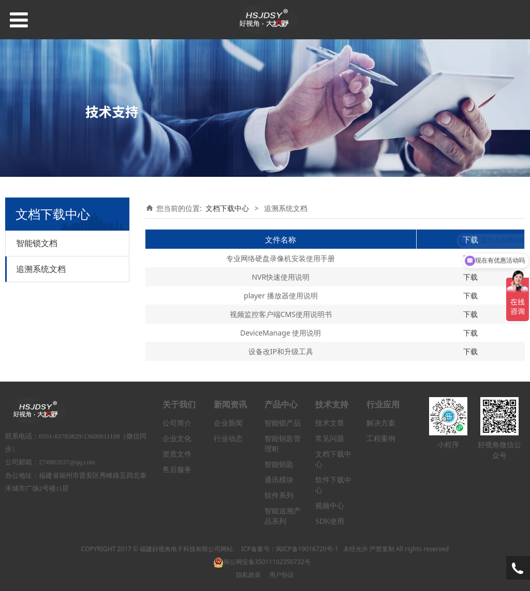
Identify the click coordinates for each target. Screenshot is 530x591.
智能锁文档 (36, 243)
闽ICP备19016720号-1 (307, 548)
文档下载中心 (227, 208)
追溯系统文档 (41, 269)
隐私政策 (248, 574)
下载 (470, 277)
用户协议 (281, 574)
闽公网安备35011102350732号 (262, 561)
